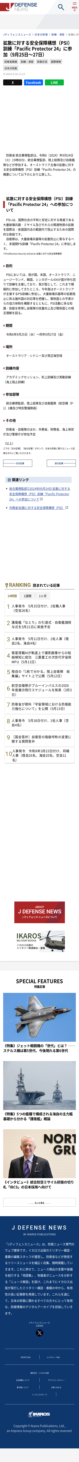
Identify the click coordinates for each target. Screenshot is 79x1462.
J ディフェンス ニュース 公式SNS (39, 1330)
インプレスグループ (39, 1403)
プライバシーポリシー (56, 1386)
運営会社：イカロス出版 (40, 1378)
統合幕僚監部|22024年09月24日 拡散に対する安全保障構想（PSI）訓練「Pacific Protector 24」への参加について (39, 493)
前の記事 (59, 462)
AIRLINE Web (26, 1361)
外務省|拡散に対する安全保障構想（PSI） (37, 507)
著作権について (23, 1395)
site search (61, 7)
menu (72, 11)
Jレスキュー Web (53, 1361)
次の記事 (20, 462)
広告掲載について (23, 1386)
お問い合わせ (56, 1395)
